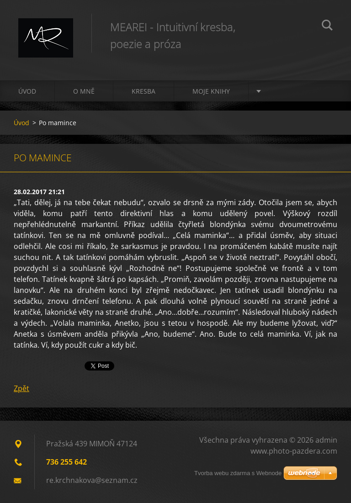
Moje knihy (211, 91)
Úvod (27, 91)
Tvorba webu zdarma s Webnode (238, 473)
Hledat (327, 26)
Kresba (143, 91)
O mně (84, 91)
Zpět (21, 388)
